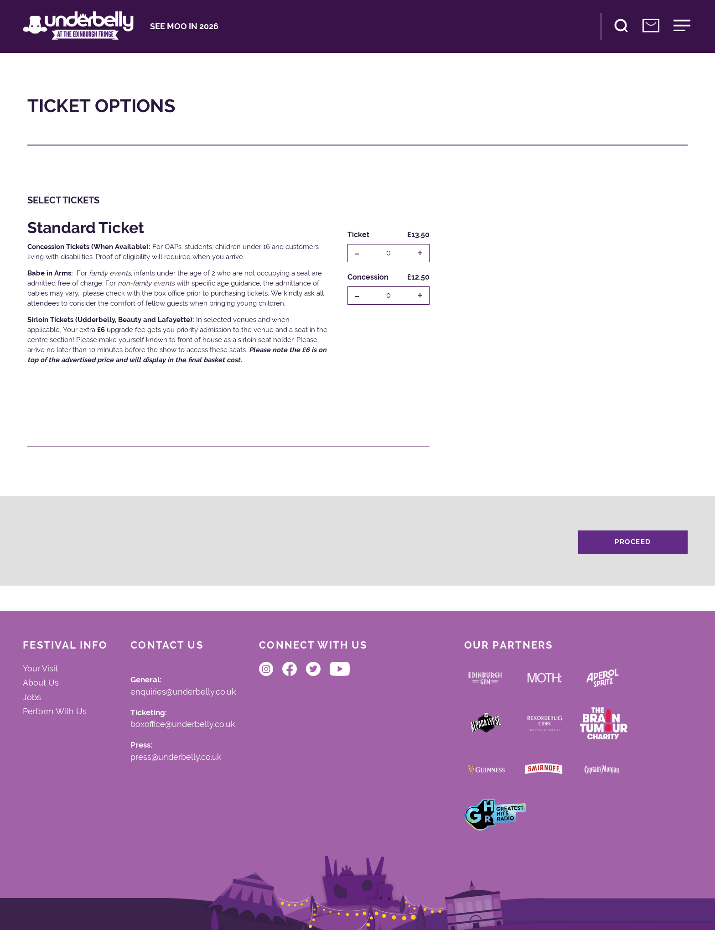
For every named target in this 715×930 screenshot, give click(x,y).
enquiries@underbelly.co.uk (183, 692)
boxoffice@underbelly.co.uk (182, 725)
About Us (41, 682)
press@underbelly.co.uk (176, 757)
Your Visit (40, 668)
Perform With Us (55, 711)
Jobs (32, 697)
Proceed (633, 542)
